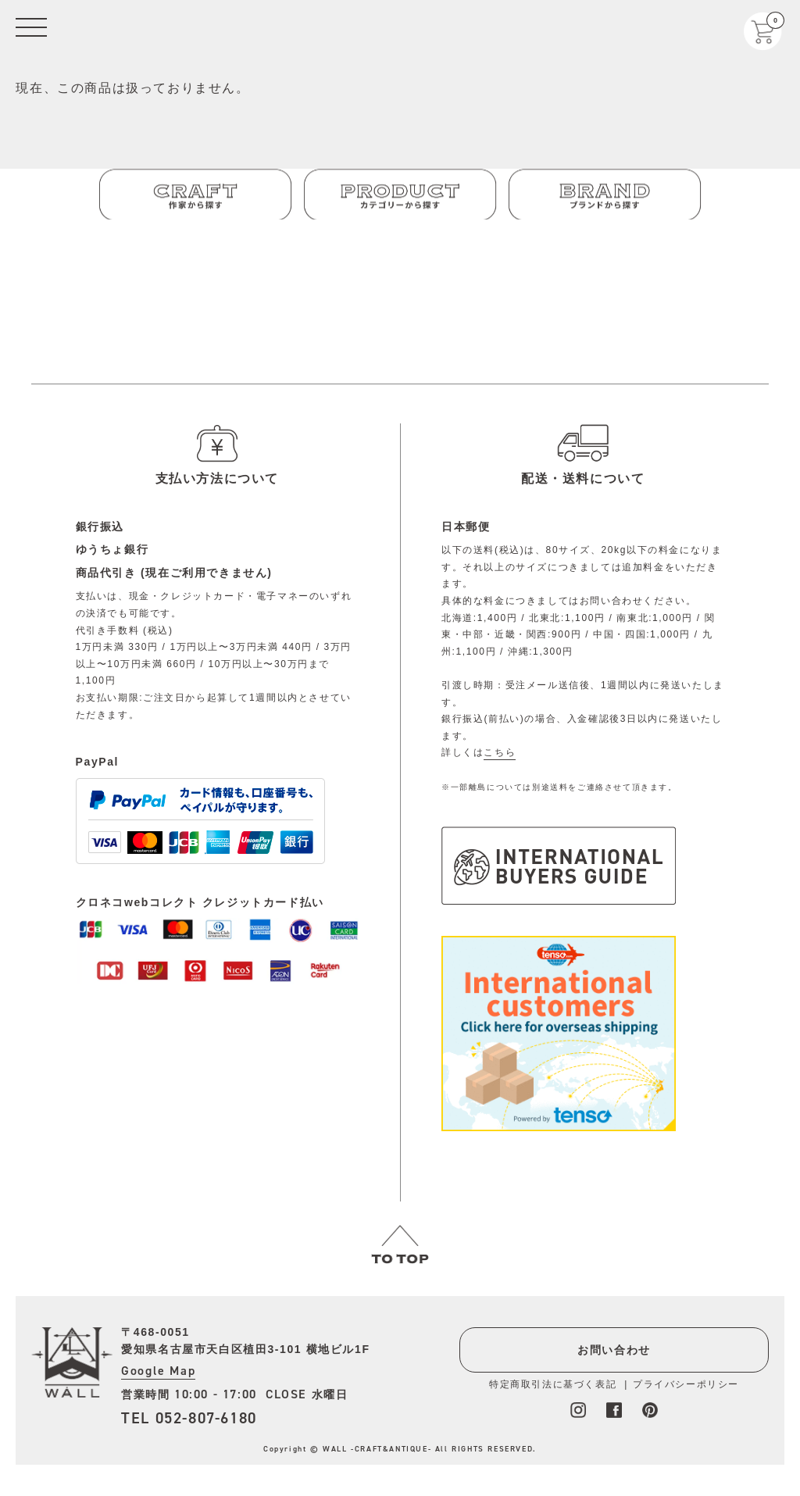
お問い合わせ (614, 1350)
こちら (500, 752)
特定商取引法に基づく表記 (552, 1384)
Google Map (158, 1370)
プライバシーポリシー (686, 1384)
